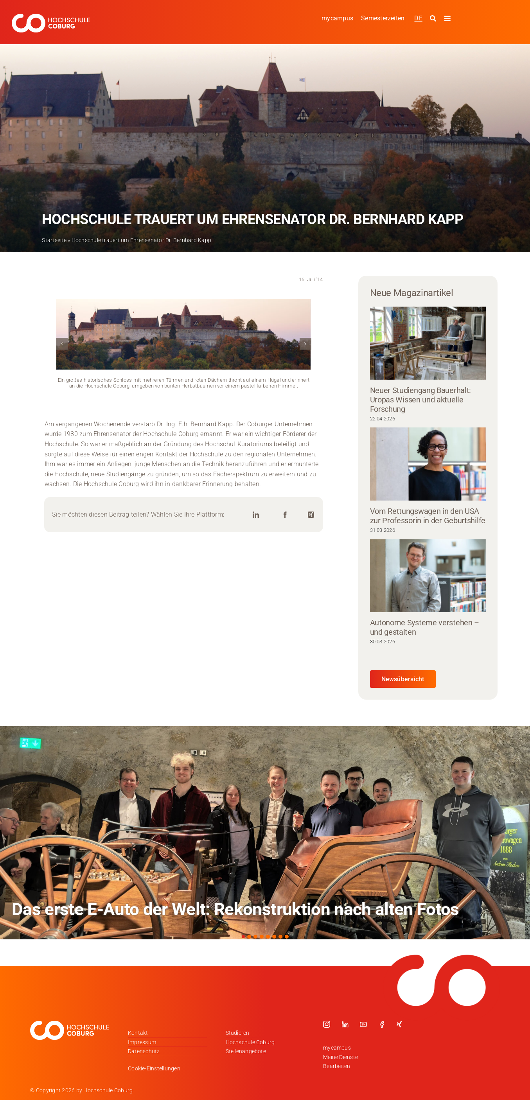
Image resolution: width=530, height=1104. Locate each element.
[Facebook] (285, 515)
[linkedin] (345, 1024)
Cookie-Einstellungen (154, 1068)
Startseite (54, 240)
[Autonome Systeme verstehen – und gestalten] (428, 575)
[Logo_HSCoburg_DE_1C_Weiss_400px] (51, 16)
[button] (62, 344)
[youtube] (363, 1024)
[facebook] (381, 1024)
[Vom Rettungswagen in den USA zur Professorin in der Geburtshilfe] (428, 464)
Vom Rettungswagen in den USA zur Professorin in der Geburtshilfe (428, 515)
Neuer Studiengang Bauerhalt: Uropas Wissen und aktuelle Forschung (420, 400)
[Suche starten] (434, 19)
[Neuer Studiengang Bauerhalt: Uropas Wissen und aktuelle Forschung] (428, 343)
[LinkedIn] (256, 515)
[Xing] (311, 515)
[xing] (399, 1024)
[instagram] (326, 1024)
